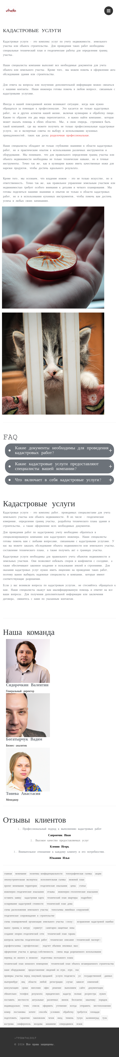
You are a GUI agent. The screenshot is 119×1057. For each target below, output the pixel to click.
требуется (82, 1012)
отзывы (51, 892)
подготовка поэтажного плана (57, 958)
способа (43, 1012)
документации (95, 988)
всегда (73, 1006)
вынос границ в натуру (17, 928)
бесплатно (77, 1000)
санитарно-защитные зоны (60, 928)
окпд (59, 1018)
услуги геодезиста (65, 976)
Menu (110, 9)
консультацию (11, 988)
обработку (68, 1012)
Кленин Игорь (59, 846)
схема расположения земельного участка (26, 910)
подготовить (10, 1018)
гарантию (25, 1018)
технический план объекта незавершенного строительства (82, 964)
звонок (64, 1000)
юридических (53, 994)
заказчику (90, 1000)
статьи (82, 886)
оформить (48, 1006)
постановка (19, 1012)
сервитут (37, 928)
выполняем (70, 988)
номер (7, 1012)
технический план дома (59, 904)
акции (98, 873)
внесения (36, 988)
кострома (9, 1024)
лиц (23, 982)
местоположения (102, 1006)
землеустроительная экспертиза (20, 879)
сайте (82, 988)
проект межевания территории (20, 886)
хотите (32, 1012)
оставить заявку (12, 898)
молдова (38, 1024)
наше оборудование (14, 970)
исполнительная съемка (53, 879)
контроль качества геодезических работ (25, 940)
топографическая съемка (79, 873)
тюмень (69, 1018)
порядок (103, 1000)
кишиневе (51, 1024)
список (35, 1006)
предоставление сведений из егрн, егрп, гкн (53, 970)
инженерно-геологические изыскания (78, 892)
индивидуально (12, 1006)
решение (57, 988)
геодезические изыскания (53, 886)
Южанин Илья (59, 858)
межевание (20, 873)
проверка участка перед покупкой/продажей (28, 976)
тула (104, 1018)
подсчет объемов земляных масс (60, 946)
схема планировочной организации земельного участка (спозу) (39, 921)
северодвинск (66, 1024)
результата (37, 994)
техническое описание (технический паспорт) (75, 940)
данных (108, 976)
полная (77, 994)
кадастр (67, 994)
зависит (80, 982)
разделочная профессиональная (69, 135)
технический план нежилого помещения (26, 964)
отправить (85, 1006)
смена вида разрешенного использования (79, 952)
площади (94, 1012)
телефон (24, 994)
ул (79, 976)
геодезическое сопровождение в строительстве (29, 915)
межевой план (76, 879)
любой (43, 982)
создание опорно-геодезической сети (24, 934)
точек (26, 1006)
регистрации (56, 982)
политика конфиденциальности (46, 873)
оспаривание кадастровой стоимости (23, 904)
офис (46, 988)
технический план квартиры (62, 898)
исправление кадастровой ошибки (95, 921)
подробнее (86, 898)
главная (8, 873)
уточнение (61, 1006)
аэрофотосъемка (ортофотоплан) (22, 946)
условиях (55, 1012)
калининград (92, 1018)
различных (52, 1000)
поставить (9, 1000)
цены (73, 886)
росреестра (90, 994)
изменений (92, 982)
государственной (92, 976)
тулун (80, 1018)
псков (79, 1024)
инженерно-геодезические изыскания (24, 892)
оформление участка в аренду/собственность (28, 952)
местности (23, 1000)
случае (69, 982)
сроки (25, 988)
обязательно (10, 994)
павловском (39, 1018)
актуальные (38, 1000)
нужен (102, 994)
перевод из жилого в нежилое (21, 958)
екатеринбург (11, 982)
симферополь (24, 1024)
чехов (51, 1018)
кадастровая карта (34, 898)
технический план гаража (61, 934)
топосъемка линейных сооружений (70, 910)
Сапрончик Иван (59, 835)
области (32, 982)
